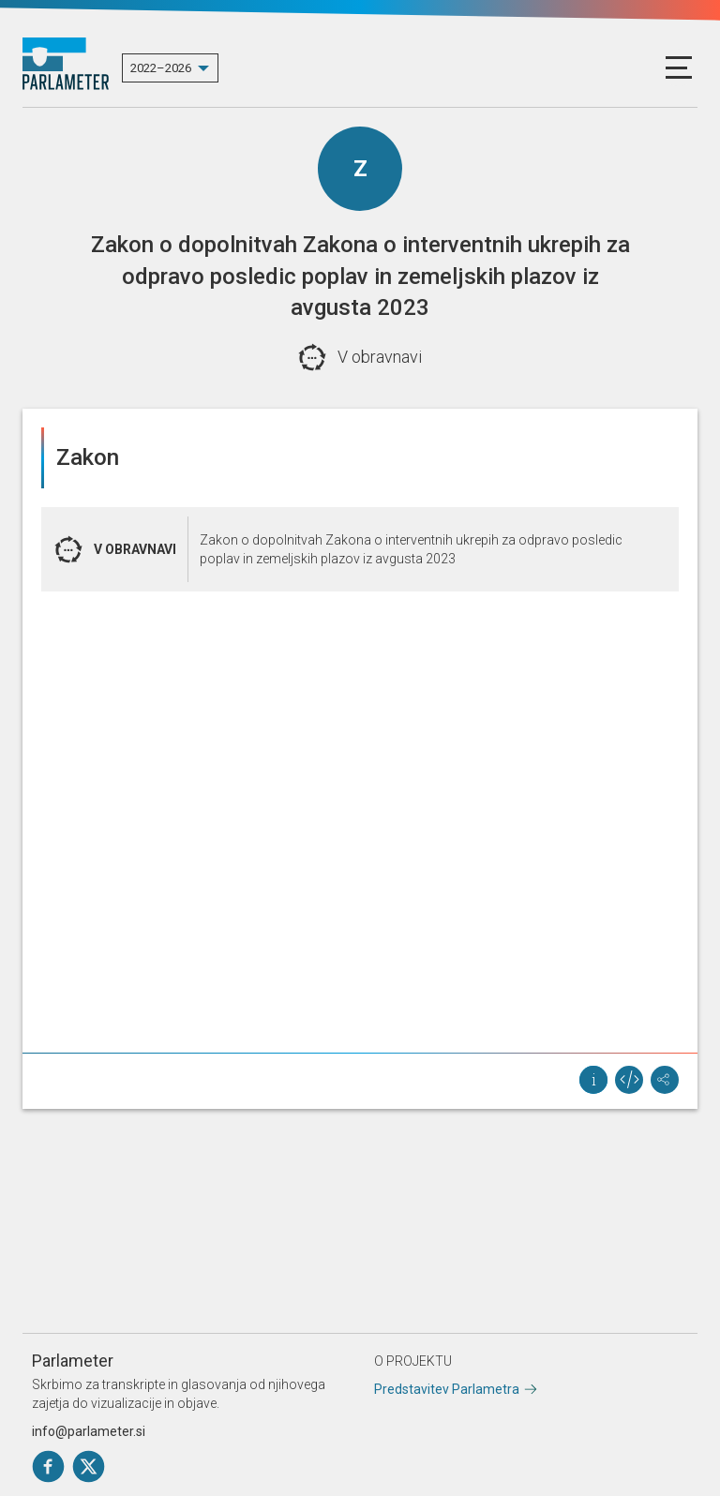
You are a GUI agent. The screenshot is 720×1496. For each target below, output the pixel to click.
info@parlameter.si (88, 1431)
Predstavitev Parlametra (446, 1389)
